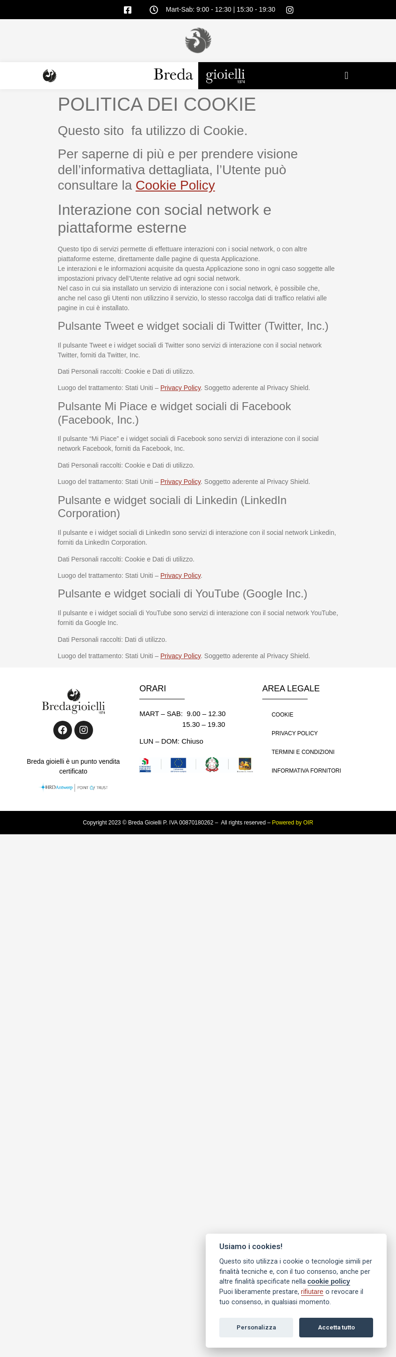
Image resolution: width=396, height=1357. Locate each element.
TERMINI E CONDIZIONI (303, 752)
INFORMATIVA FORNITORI (306, 770)
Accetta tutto (336, 1327)
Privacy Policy (180, 387)
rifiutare (312, 1291)
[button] (346, 76)
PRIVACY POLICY (295, 733)
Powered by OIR (292, 822)
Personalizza (256, 1327)
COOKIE (283, 714)
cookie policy (329, 1281)
